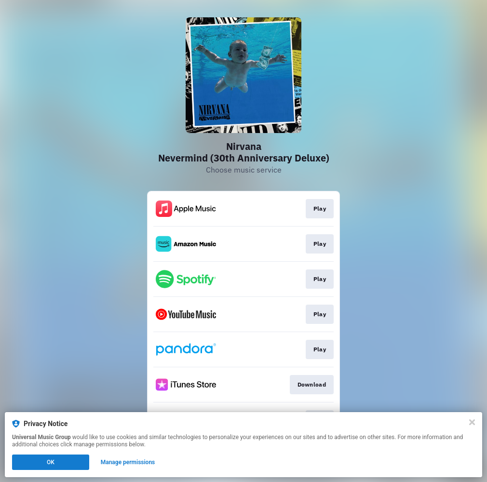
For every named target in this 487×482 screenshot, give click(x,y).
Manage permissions (128, 462)
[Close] (472, 422)
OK (50, 462)
